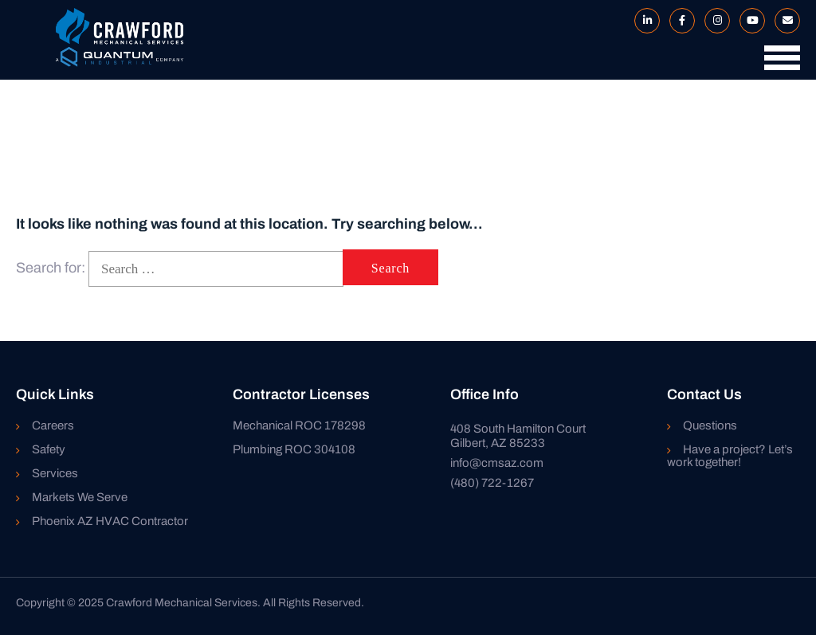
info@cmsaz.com (496, 463)
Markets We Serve (80, 497)
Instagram (714, 20)
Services (55, 473)
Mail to (784, 20)
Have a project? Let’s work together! (730, 455)
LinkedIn (644, 20)
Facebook (679, 20)
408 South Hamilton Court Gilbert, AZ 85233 (518, 435)
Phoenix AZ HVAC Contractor (110, 521)
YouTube (749, 20)
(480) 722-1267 (492, 482)
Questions (710, 425)
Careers (53, 425)
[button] (778, 65)
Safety (48, 449)
